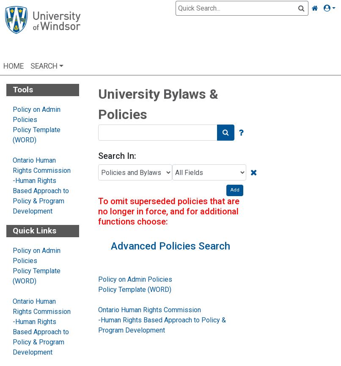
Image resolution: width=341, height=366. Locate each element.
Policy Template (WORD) (134, 290)
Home (13, 66)
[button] (331, 8)
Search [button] (44, 66)
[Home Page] (42, 30)
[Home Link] (315, 8)
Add (234, 190)
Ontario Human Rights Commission (149, 310)
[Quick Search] (237, 8)
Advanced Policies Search (170, 246)
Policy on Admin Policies (135, 279)
